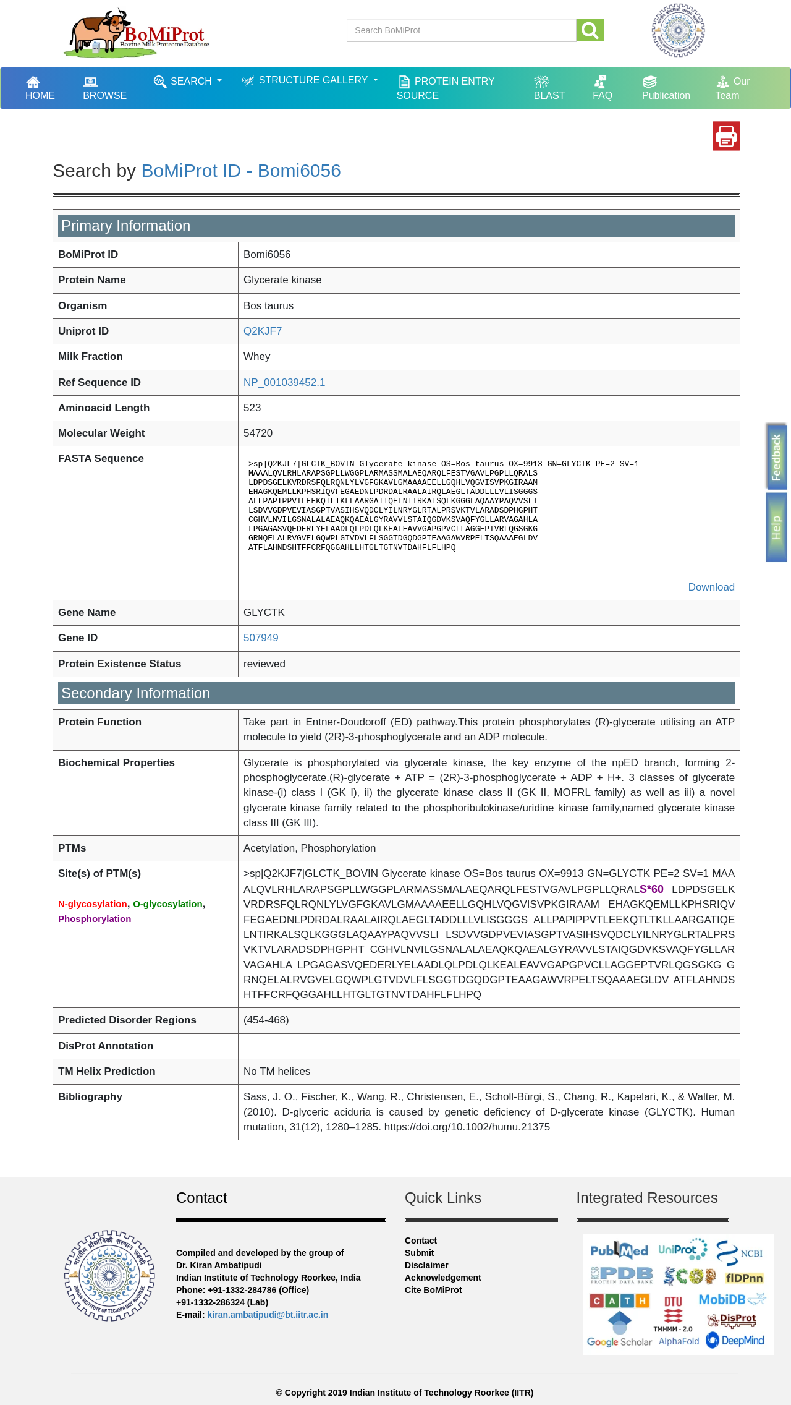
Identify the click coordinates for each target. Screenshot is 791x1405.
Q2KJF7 (262, 331)
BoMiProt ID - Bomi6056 (241, 170)
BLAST (549, 87)
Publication (666, 87)
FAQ (602, 87)
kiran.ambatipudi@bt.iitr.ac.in (268, 1315)
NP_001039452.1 (284, 382)
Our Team (732, 87)
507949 (261, 638)
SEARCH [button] (184, 82)
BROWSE (105, 87)
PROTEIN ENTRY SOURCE (446, 87)
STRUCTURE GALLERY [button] (305, 80)
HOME (46, 87)
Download (711, 587)
